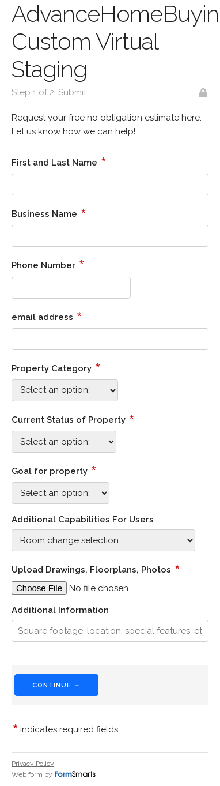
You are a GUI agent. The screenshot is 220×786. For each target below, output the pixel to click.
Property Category (56, 367)
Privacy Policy (33, 763)
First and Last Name (59, 161)
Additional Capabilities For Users (83, 519)
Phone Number (48, 264)
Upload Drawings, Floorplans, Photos (96, 568)
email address (47, 316)
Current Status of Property (73, 418)
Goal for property (54, 470)
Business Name (49, 212)
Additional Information (60, 610)
